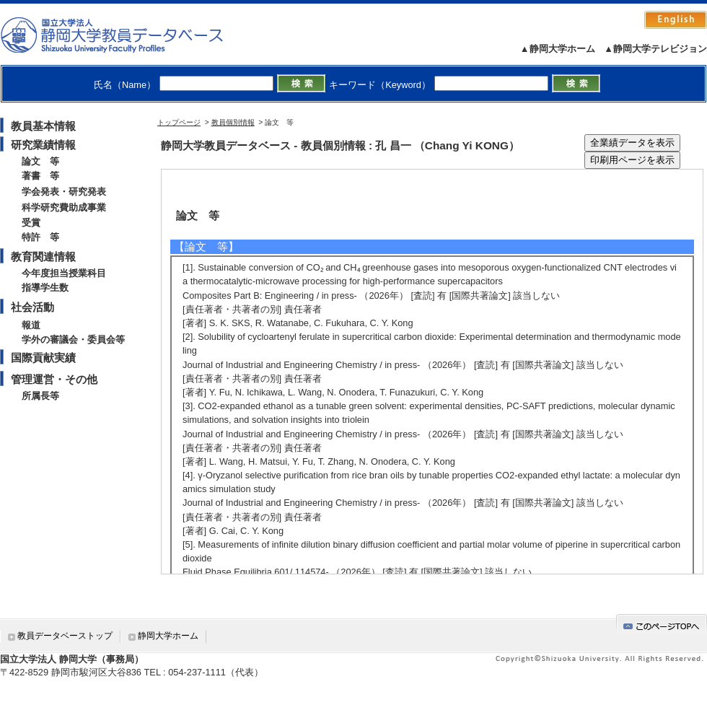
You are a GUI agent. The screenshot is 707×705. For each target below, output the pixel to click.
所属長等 (40, 395)
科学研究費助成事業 (64, 207)
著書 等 (40, 175)
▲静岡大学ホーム (557, 48)
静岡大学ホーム (168, 636)
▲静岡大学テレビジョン (655, 48)
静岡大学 (126, 35)
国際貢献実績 (43, 357)
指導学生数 (45, 287)
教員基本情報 (43, 126)
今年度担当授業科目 (64, 273)
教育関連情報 (43, 256)
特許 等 (40, 237)
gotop (661, 624)
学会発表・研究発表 (64, 191)
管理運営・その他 (54, 379)
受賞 (31, 222)
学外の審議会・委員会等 (73, 339)
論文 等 (40, 161)
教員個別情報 (233, 122)
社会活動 (32, 307)
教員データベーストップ (65, 636)
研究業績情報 (43, 145)
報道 (31, 325)
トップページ (179, 122)
